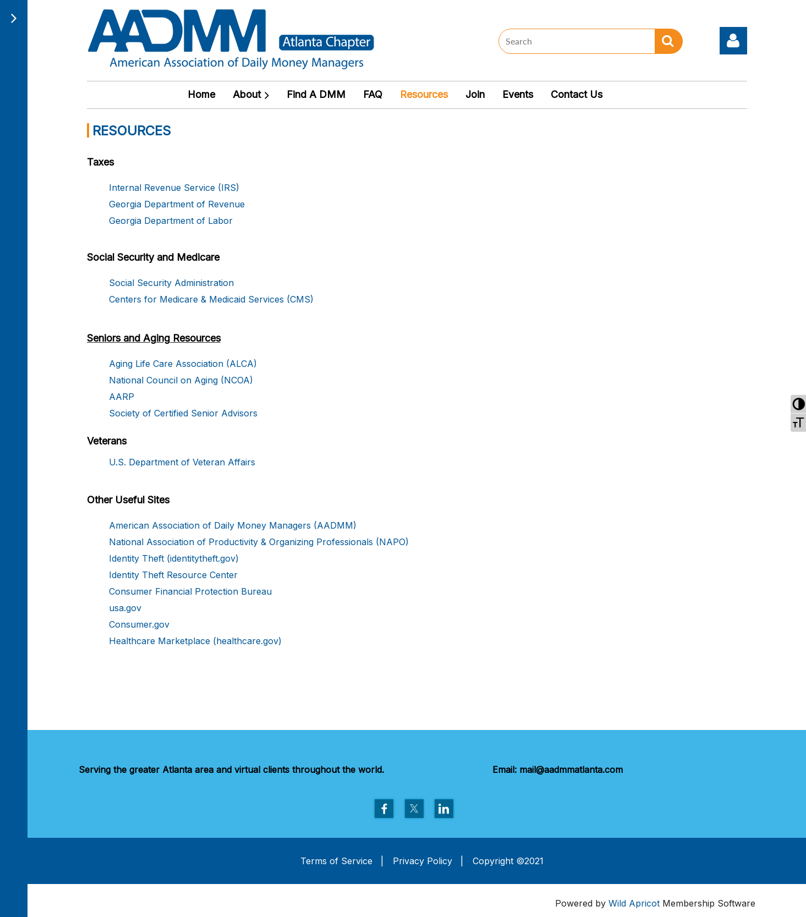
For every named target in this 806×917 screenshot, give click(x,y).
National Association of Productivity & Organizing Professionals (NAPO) (259, 541)
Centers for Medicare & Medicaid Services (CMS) (211, 299)
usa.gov (125, 607)
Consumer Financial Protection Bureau (190, 591)
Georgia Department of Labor (171, 220)
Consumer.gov (139, 624)
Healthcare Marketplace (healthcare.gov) (195, 640)
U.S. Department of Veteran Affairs (182, 462)
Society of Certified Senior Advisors (183, 413)
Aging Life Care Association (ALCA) (183, 363)
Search (669, 41)
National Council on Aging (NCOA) (181, 380)
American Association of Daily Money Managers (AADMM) (233, 525)
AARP (121, 396)
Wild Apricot (634, 903)
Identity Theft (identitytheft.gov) (174, 558)
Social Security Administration (171, 282)
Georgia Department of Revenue (177, 204)
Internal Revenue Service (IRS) (174, 187)
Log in (733, 40)
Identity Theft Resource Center (173, 574)
